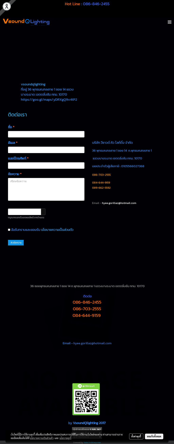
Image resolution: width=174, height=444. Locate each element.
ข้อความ (14, 174)
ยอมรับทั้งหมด (154, 436)
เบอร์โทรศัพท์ (18, 158)
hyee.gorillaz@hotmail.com (92, 343)
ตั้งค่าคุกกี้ (136, 436)
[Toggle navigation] (169, 22)
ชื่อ (11, 127)
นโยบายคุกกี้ (65, 438)
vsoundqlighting (33, 84)
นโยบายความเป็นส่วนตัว (57, 229)
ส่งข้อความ (16, 242)
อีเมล (12, 142)
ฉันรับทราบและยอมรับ (40, 229)
